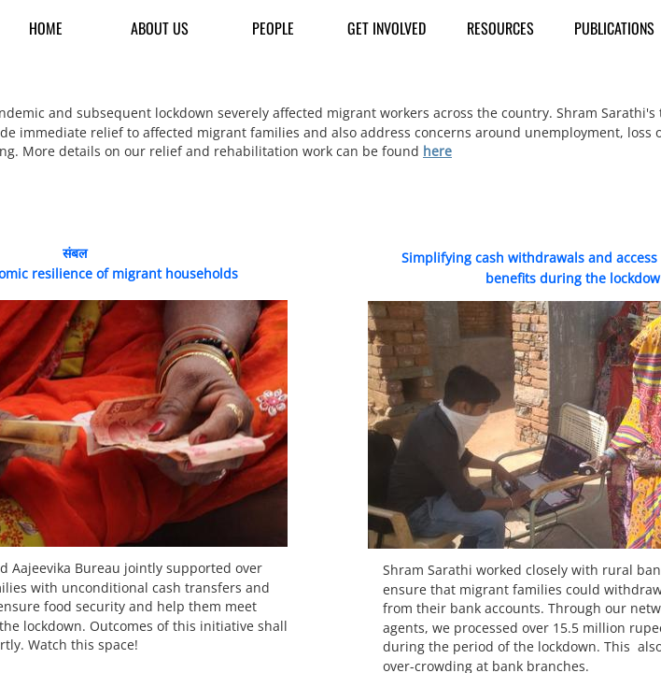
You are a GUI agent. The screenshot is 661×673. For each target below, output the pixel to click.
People (273, 28)
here (437, 151)
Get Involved (386, 28)
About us (160, 28)
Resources (500, 28)
